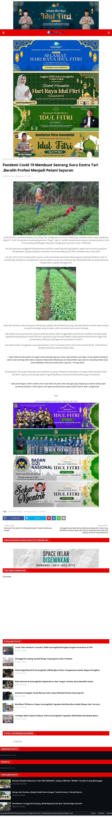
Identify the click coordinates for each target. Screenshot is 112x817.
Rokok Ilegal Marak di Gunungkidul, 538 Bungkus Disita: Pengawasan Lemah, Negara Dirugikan (57, 671)
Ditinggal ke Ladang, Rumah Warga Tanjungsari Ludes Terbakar (43, 660)
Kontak (109, 815)
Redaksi (101, 815)
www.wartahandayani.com (63, 815)
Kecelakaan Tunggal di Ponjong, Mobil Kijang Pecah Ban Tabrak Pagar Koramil (47, 805)
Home (93, 815)
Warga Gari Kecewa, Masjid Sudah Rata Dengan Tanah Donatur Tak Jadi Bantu (47, 793)
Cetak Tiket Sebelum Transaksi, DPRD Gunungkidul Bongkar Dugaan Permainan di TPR (53, 649)
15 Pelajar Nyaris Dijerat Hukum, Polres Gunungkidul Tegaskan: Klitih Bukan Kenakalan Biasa (56, 717)
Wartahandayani (20, 815)
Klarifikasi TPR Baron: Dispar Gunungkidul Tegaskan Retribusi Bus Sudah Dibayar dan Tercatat (57, 706)
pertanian (14, 160)
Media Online (10, 177)
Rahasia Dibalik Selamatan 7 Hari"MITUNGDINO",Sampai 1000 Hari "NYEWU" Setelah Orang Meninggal (57, 782)
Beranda (6, 160)
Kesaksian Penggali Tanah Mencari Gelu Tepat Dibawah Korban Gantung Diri (49, 694)
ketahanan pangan (15, 513)
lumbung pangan (30, 513)
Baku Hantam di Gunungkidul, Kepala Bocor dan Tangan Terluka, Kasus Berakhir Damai (54, 683)
